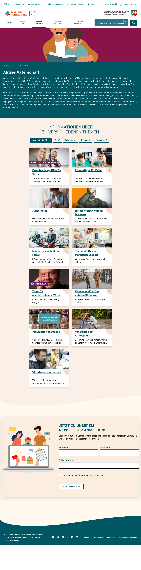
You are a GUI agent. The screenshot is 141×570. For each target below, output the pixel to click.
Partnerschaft (101, 140)
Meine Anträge (58, 22)
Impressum (111, 537)
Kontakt (87, 537)
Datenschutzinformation (128, 537)
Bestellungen (98, 537)
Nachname (105, 447)
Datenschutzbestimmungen (90, 475)
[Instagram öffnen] (131, 5)
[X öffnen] (135, 5)
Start (10, 23)
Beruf (57, 140)
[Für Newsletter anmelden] (121, 5)
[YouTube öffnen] (139, 5)
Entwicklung (70, 140)
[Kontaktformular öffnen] (116, 5)
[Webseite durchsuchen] (133, 23)
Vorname (63, 447)
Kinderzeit (85, 140)
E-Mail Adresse (66, 460)
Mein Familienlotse (80, 22)
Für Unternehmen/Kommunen (112, 22)
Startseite (6, 66)
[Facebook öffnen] (126, 5)
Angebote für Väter (41, 140)
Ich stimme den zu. (84, 475)
